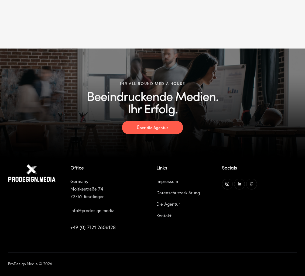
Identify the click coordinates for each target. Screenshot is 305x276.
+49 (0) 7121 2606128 (93, 227)
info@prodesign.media (92, 210)
